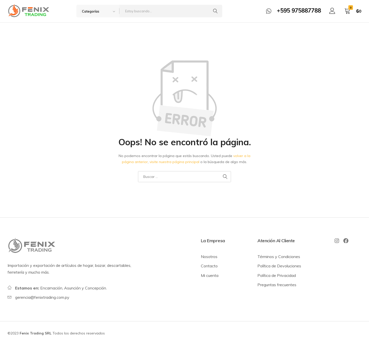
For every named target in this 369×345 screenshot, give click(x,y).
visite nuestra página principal (174, 162)
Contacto (209, 265)
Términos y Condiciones (278, 256)
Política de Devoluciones (279, 265)
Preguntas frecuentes (276, 284)
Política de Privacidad (276, 275)
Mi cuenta (209, 275)
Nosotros (209, 256)
